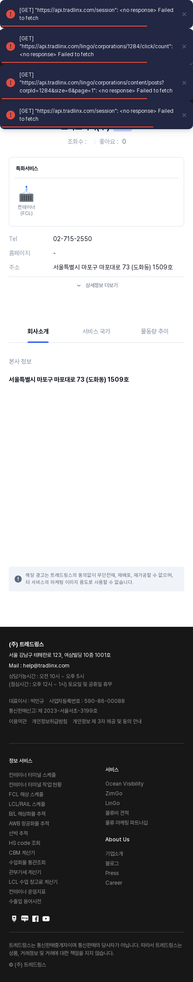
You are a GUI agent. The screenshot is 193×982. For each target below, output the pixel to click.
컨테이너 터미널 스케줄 (32, 775)
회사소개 (38, 331)
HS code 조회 (24, 843)
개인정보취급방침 (49, 721)
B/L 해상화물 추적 (27, 814)
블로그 (112, 863)
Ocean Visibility (124, 784)
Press (112, 873)
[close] (184, 14)
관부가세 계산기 (25, 872)
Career (113, 883)
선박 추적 (18, 833)
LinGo (112, 803)
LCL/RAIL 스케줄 (27, 804)
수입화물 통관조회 (27, 862)
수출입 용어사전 (25, 901)
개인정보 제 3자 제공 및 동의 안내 (107, 721)
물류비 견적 (117, 813)
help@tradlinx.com (46, 666)
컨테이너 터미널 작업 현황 (35, 785)
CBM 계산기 (22, 853)
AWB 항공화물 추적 (29, 824)
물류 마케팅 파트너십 (126, 823)
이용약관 (18, 721)
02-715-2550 (72, 238)
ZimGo (113, 793)
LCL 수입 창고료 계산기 (33, 882)
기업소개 (114, 854)
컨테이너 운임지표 (27, 892)
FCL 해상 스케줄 (26, 794)
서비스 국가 (96, 331)
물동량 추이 (155, 331)
